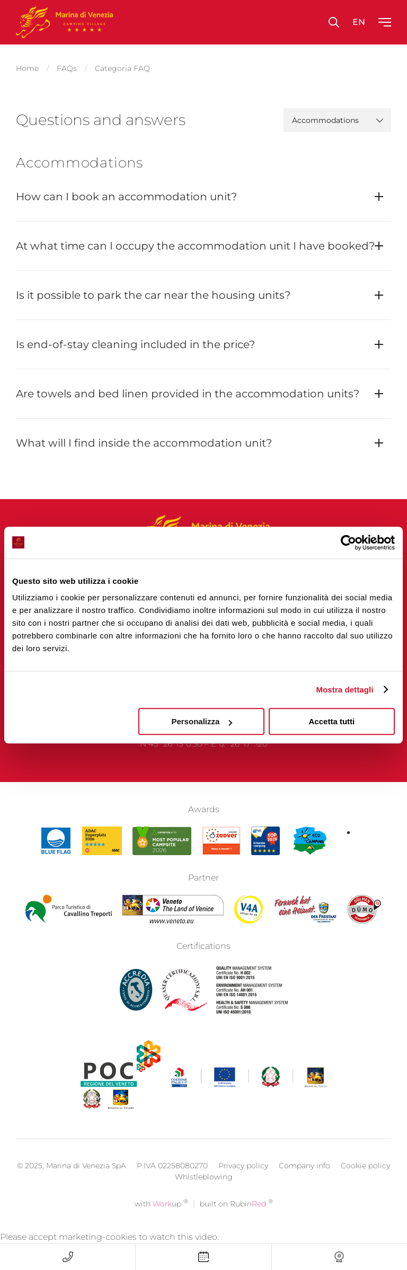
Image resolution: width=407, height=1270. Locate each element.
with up (161, 1218)
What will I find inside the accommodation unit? (144, 439)
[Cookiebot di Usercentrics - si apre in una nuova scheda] (348, 542)
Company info (304, 1180)
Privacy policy (243, 1180)
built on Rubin (236, 1218)
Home (27, 67)
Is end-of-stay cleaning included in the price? (135, 341)
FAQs (67, 67)
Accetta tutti (332, 721)
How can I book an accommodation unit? (126, 193)
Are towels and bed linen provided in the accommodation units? (187, 390)
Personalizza (201, 721)
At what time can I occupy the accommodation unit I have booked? (195, 242)
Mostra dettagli (344, 689)
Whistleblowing (204, 1191)
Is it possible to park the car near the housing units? (153, 292)
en (358, 22)
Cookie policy (365, 1180)
